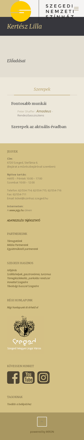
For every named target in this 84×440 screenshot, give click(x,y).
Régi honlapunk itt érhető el (22, 307)
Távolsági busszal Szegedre (23, 286)
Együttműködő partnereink (22, 249)
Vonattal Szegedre (17, 282)
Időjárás (12, 270)
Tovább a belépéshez (19, 404)
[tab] (42, 89)
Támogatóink (14, 241)
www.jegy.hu (16, 210)
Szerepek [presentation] (42, 89)
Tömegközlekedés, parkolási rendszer (28, 278)
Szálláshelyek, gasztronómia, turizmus (29, 274)
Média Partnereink (17, 245)
